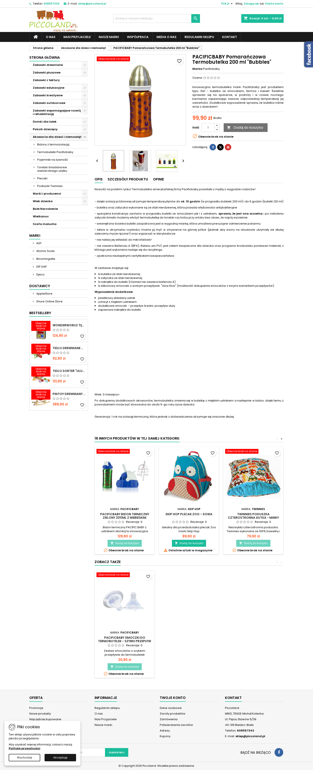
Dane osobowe (171, 708)
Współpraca (137, 37)
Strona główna (44, 57)
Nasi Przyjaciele (77, 37)
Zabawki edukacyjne (48, 88)
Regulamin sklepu (199, 37)
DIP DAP (41, 267)
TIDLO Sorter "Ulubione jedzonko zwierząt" (69, 371)
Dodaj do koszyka (245, 127)
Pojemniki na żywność (52, 160)
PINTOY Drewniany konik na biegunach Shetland (69, 394)
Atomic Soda (45, 251)
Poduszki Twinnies (50, 186)
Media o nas (166, 37)
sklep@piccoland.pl (92, 3)
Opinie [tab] (158, 179)
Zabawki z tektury (46, 80)
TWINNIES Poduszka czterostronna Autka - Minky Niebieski (253, 517)
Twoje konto (173, 697)
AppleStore (44, 294)
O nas (50, 37)
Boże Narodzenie (45, 209)
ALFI (38, 243)
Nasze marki (109, 37)
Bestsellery (40, 312)
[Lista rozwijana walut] (227, 3)
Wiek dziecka (43, 201)
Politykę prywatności (24, 748)
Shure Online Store (49, 301)
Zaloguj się (251, 3)
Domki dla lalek (45, 122)
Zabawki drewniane (48, 65)
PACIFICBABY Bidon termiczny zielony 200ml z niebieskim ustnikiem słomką (124, 517)
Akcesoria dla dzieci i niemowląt (57, 137)
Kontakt (229, 37)
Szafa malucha (45, 224)
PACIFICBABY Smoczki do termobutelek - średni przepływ (189, 639)
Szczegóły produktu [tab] (128, 179)
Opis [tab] (99, 179)
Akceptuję (60, 757)
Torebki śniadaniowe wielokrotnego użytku (52, 169)
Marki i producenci (47, 194)
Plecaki (42, 178)
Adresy (165, 730)
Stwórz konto (274, 3)
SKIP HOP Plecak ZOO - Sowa (188, 514)
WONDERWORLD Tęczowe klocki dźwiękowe (69, 325)
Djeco (40, 274)
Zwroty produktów (172, 714)
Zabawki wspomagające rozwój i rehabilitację (57, 112)
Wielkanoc (41, 216)
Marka (197, 69)
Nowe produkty (40, 714)
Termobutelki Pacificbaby (55, 152)
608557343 (52, 3)
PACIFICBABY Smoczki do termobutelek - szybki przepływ (253, 639)
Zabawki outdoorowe (49, 103)
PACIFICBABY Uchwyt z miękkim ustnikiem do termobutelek (124, 639)
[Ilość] (208, 127)
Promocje (36, 708)
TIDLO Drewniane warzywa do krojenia (69, 348)
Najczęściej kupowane (45, 719)
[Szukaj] (156, 18)
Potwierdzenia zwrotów (176, 725)
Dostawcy (39, 285)
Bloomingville (45, 259)
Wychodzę (24, 757)
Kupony (165, 736)
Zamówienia (169, 719)
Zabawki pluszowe (46, 72)
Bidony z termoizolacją (53, 144)
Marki (34, 235)
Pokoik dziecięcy (45, 129)
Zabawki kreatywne (48, 95)
